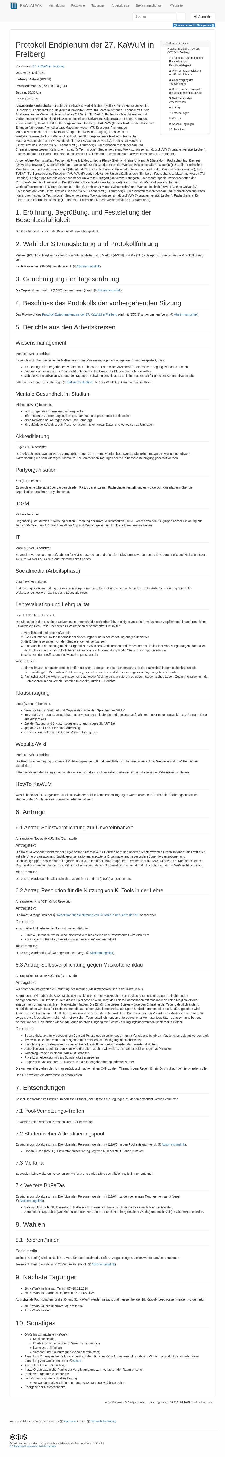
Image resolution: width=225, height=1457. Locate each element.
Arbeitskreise (120, 5)
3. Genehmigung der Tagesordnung (181, 81)
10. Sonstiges (177, 129)
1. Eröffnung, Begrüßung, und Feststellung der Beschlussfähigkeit (186, 61)
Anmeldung (57, 5)
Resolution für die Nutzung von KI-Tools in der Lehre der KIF (98, 915)
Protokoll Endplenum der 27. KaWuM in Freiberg (183, 50)
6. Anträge (175, 107)
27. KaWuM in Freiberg (48, 66)
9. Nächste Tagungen (181, 124)
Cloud (77, 1361)
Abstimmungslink (88, 266)
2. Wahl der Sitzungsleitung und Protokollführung (185, 72)
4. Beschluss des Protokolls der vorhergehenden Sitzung (185, 91)
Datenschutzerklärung (103, 1421)
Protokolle (78, 5)
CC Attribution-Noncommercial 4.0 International (33, 1446)
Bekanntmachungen (149, 5)
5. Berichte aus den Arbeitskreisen (180, 100)
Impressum (70, 1421)
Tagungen (98, 5)
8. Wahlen (175, 118)
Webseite (176, 5)
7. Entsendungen (179, 113)
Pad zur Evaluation (79, 382)
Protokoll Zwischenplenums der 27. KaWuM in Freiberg (79, 314)
